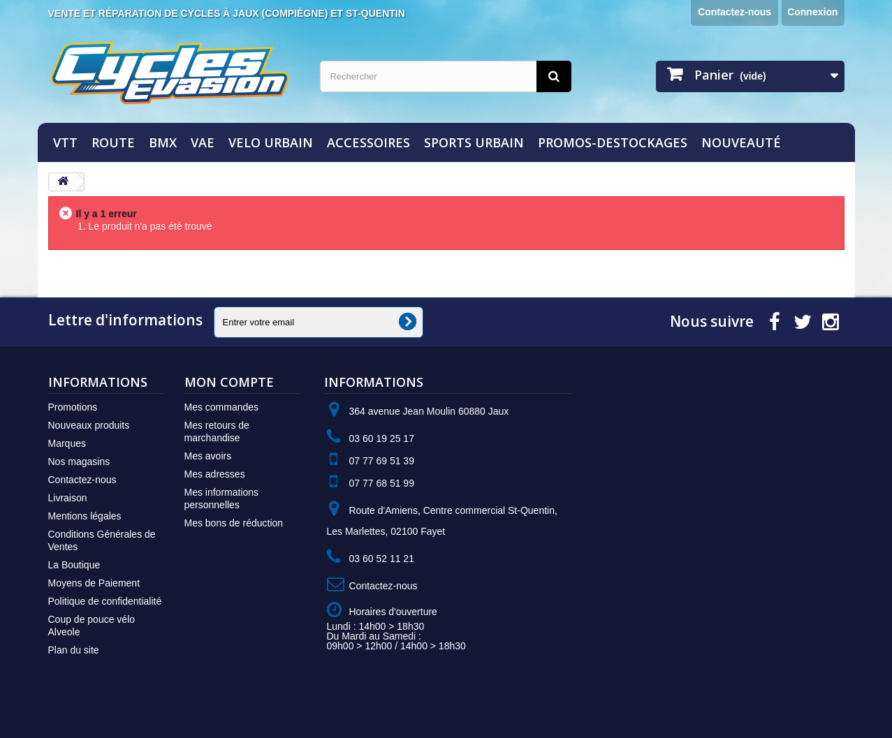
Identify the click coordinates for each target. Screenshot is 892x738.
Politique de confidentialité (105, 601)
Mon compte (229, 382)
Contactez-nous (734, 11)
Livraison (67, 497)
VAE (202, 142)
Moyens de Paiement (94, 583)
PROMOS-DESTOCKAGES (612, 142)
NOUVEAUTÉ (741, 142)
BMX (163, 142)
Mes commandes (221, 407)
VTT (65, 142)
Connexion (812, 11)
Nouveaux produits (89, 425)
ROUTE (113, 142)
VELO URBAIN (270, 142)
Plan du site (73, 650)
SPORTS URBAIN (474, 142)
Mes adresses (214, 474)
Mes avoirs (208, 456)
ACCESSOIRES (368, 142)
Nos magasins (79, 461)
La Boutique (74, 564)
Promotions (73, 407)
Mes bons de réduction (234, 523)
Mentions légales (85, 516)
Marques (67, 443)
